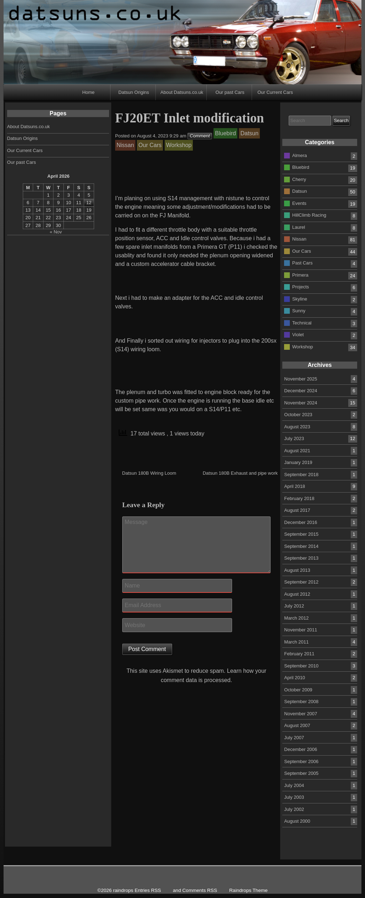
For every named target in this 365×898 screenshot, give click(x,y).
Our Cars (301, 250)
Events (299, 203)
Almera (299, 155)
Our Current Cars (275, 92)
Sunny (298, 310)
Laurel (298, 226)
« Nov (56, 231)
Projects (300, 286)
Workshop (302, 346)
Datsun (299, 191)
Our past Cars (230, 92)
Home (88, 92)
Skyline (299, 298)
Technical (302, 322)
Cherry (299, 179)
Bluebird (300, 167)
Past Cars (302, 263)
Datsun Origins (133, 92)
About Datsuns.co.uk (181, 92)
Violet (298, 334)
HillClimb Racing (309, 215)
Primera (300, 274)
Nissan (299, 239)
